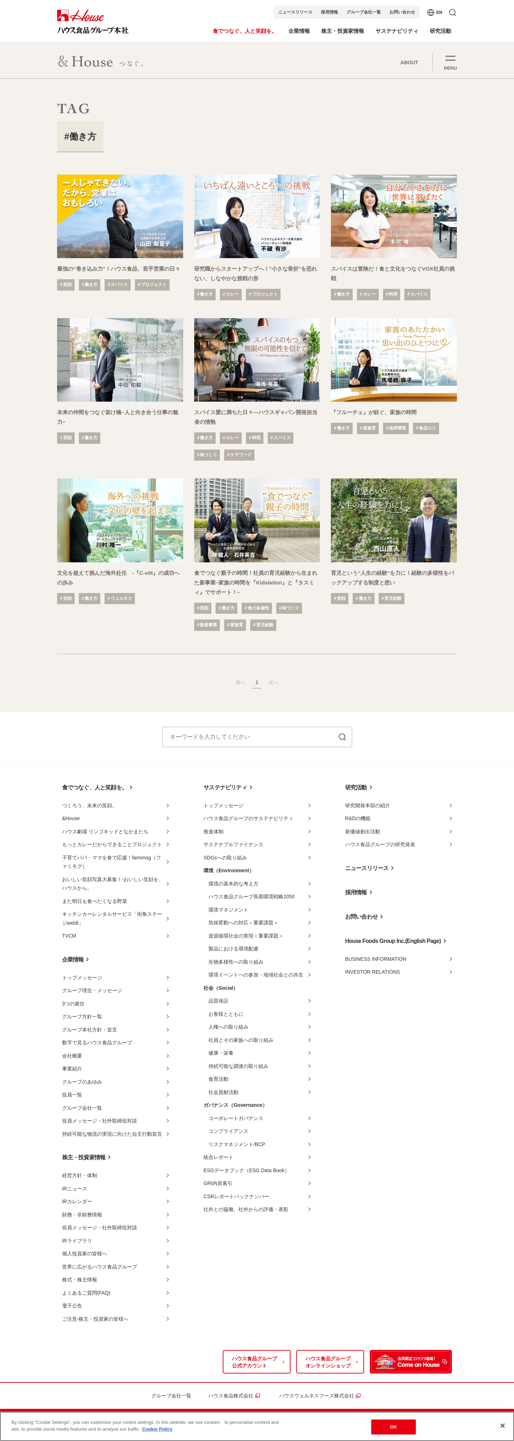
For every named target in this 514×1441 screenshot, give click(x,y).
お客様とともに (225, 1014)
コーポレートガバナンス (235, 1118)
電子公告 (72, 1306)
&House (71, 818)
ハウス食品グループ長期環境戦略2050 (251, 896)
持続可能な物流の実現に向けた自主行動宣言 (112, 1134)
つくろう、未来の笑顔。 (89, 805)
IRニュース (74, 1188)
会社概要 (72, 1056)
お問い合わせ (402, 12)
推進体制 (213, 831)
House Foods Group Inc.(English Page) (393, 941)
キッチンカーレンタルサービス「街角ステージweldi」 (112, 918)
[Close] (502, 1426)
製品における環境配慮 (233, 949)
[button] (450, 62)
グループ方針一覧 (82, 1016)
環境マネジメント (228, 910)
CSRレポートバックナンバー (236, 1196)
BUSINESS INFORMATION (376, 959)
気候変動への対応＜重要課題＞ (243, 922)
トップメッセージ (82, 977)
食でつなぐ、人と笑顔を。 (94, 787)
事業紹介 (72, 1068)
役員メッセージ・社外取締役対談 (99, 1121)
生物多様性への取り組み (235, 962)
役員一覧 (72, 1095)
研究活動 (356, 787)
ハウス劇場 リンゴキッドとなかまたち (105, 831)
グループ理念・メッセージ (92, 990)
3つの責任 (73, 1003)
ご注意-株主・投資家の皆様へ (95, 1319)
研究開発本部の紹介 (367, 805)
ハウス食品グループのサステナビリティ (248, 818)
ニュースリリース (295, 12)
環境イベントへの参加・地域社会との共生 (255, 975)
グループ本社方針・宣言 (89, 1030)
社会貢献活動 (223, 1092)
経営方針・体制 (79, 1175)
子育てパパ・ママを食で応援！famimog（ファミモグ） (111, 862)
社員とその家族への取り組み (240, 1040)
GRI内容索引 (217, 1183)
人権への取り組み (228, 1027)
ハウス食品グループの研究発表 (380, 844)
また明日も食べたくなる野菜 (94, 901)
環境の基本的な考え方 (233, 884)
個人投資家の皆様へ (84, 1253)
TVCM (69, 936)
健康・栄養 (220, 1053)
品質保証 (218, 1001)
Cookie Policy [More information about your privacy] (157, 1429)
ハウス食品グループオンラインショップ (328, 1362)
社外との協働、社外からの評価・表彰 (245, 1209)
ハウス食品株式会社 (230, 1396)
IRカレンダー (77, 1201)
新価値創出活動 (362, 831)
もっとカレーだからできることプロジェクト (112, 844)
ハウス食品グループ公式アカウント (254, 1362)
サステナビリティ (225, 787)
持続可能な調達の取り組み (238, 1066)
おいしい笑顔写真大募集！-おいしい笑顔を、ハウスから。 (113, 884)
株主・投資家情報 (84, 1157)
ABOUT (409, 62)
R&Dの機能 (358, 818)
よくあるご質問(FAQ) (86, 1293)
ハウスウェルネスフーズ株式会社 (316, 1396)
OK (393, 1427)
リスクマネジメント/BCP (236, 1144)
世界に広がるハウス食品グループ (99, 1267)
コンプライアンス (228, 1131)
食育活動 (218, 1079)
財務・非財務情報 (82, 1214)
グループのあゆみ (82, 1082)
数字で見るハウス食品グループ (97, 1042)
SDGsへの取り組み (225, 857)
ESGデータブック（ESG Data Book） (246, 1170)
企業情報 (73, 960)
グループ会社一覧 (364, 12)
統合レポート (218, 1157)
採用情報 (329, 12)
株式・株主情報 (79, 1279)
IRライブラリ (77, 1241)
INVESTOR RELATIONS (372, 972)
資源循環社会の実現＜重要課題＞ (245, 936)
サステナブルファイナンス (233, 844)
